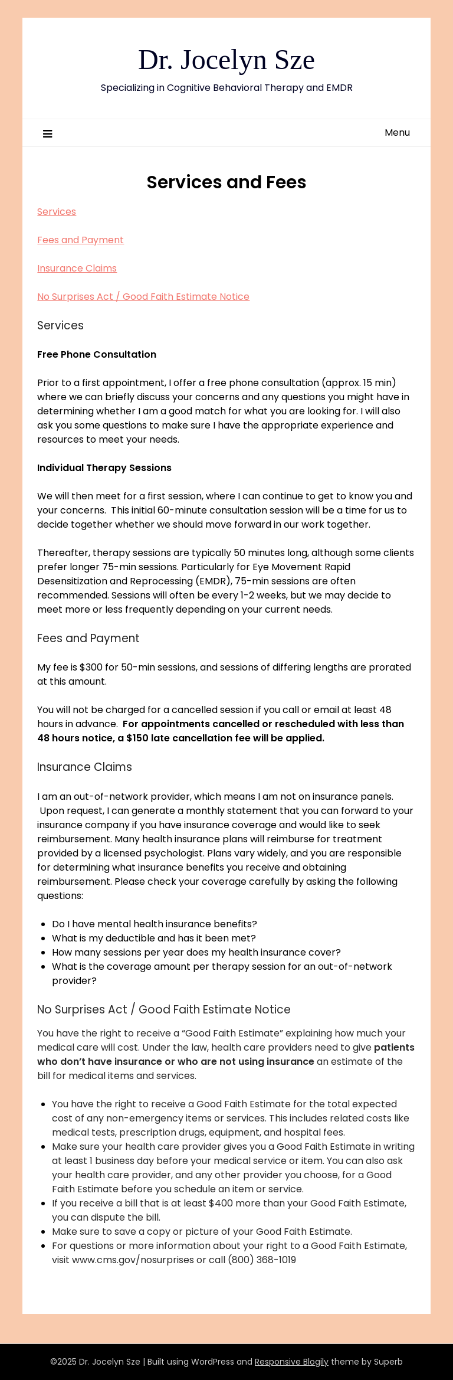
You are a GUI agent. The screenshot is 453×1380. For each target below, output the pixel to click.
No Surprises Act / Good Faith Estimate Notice (143, 296)
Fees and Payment (80, 240)
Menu (397, 132)
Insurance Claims (77, 268)
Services (56, 211)
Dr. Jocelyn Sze (226, 59)
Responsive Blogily (292, 1362)
